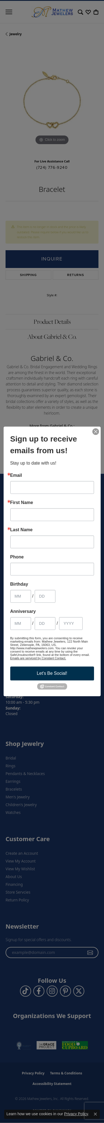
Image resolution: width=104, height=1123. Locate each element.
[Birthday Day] (45, 596)
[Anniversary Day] (45, 623)
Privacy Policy (76, 1114)
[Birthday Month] (20, 596)
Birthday (19, 584)
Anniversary (23, 611)
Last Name (21, 530)
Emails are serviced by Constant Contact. (38, 658)
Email (16, 475)
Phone (17, 557)
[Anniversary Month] (20, 623)
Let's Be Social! (52, 673)
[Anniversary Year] (71, 623)
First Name (21, 502)
